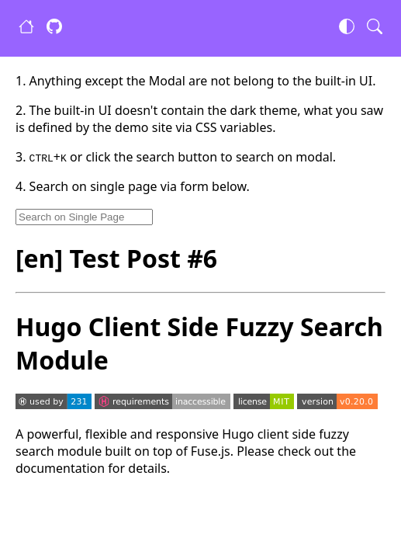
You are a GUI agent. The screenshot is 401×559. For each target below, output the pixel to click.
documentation (60, 468)
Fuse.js (210, 451)
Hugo (238, 434)
